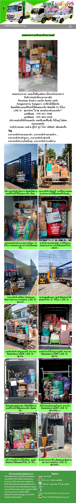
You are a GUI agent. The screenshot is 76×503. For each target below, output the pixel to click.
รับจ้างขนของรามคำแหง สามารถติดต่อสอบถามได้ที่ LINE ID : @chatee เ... (55, 408)
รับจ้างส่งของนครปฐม (17, 495)
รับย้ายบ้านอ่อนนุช (19, 484)
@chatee (53, 484)
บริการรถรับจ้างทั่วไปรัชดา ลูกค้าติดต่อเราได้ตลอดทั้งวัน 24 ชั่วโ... (21, 461)
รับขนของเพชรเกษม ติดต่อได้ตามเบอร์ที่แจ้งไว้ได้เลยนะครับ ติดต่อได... (21, 408)
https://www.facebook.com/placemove (54, 493)
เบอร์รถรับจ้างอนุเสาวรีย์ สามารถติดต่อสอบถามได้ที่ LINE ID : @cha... (20, 354)
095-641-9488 (48, 480)
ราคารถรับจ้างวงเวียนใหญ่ (20, 141)
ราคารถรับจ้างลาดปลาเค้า (20, 135)
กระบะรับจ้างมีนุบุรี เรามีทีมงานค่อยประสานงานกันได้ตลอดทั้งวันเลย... (55, 192)
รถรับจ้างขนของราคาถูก (15, 26)
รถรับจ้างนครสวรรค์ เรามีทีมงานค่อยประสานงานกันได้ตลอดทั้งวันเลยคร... (55, 245)
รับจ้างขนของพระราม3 (12, 476)
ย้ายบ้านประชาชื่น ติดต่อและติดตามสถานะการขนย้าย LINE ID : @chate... (55, 462)
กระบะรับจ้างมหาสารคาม (17, 482)
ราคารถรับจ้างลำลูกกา (18, 138)
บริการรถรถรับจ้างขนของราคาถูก (21, 474)
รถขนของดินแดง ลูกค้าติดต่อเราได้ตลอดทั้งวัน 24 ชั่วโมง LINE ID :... (55, 298)
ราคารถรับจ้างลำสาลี (40, 138)
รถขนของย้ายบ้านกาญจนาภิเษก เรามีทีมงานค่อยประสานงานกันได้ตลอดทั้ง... (21, 245)
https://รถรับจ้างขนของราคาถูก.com (55, 497)
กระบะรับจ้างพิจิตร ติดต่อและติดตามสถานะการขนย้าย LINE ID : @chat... (20, 299)
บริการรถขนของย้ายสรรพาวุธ (23, 487)
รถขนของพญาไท (16, 497)
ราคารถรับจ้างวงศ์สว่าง (45, 141)
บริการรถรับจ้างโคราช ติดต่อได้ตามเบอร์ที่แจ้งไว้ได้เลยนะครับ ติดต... (20, 192)
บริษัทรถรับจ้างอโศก (15, 479)
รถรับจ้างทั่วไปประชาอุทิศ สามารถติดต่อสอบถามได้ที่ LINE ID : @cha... (55, 354)
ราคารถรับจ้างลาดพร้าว (45, 135)
